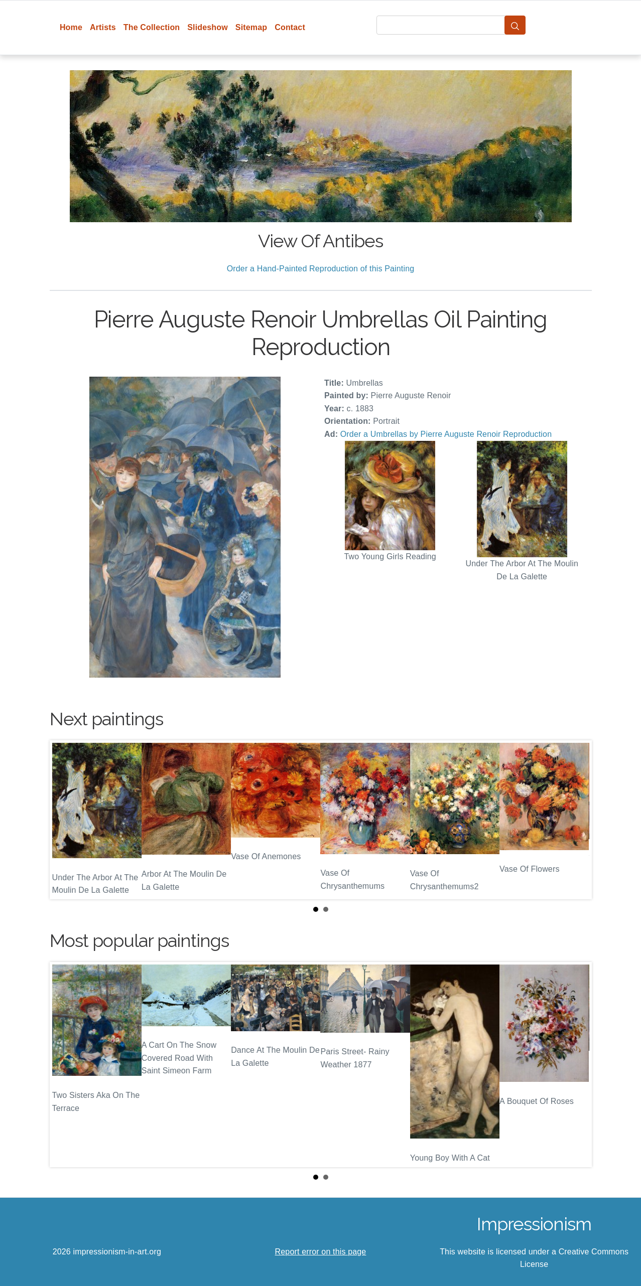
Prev (65, 820)
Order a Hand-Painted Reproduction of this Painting (321, 268)
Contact (290, 27)
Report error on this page (320, 1251)
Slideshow (207, 27)
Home (71, 27)
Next (576, 820)
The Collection (151, 27)
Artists (103, 27)
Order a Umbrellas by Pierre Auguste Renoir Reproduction (446, 434)
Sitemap (251, 27)
